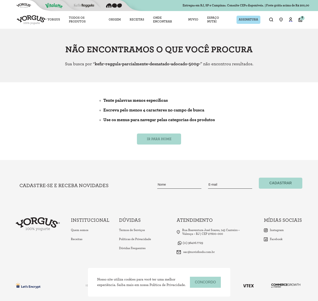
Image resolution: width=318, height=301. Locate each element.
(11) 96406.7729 (190, 243)
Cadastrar (280, 183)
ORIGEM (115, 19)
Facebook (273, 239)
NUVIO (193, 19)
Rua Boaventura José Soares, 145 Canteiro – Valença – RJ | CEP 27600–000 (208, 232)
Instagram (274, 230)
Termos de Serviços (132, 230)
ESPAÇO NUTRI (213, 19)
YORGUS (53, 19)
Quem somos (79, 230)
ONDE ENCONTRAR (162, 19)
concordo (205, 282)
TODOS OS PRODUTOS (77, 19)
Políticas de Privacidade (135, 239)
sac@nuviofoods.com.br (196, 252)
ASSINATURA (248, 19)
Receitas (76, 239)
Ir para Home (159, 139)
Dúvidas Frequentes (132, 248)
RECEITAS (137, 19)
